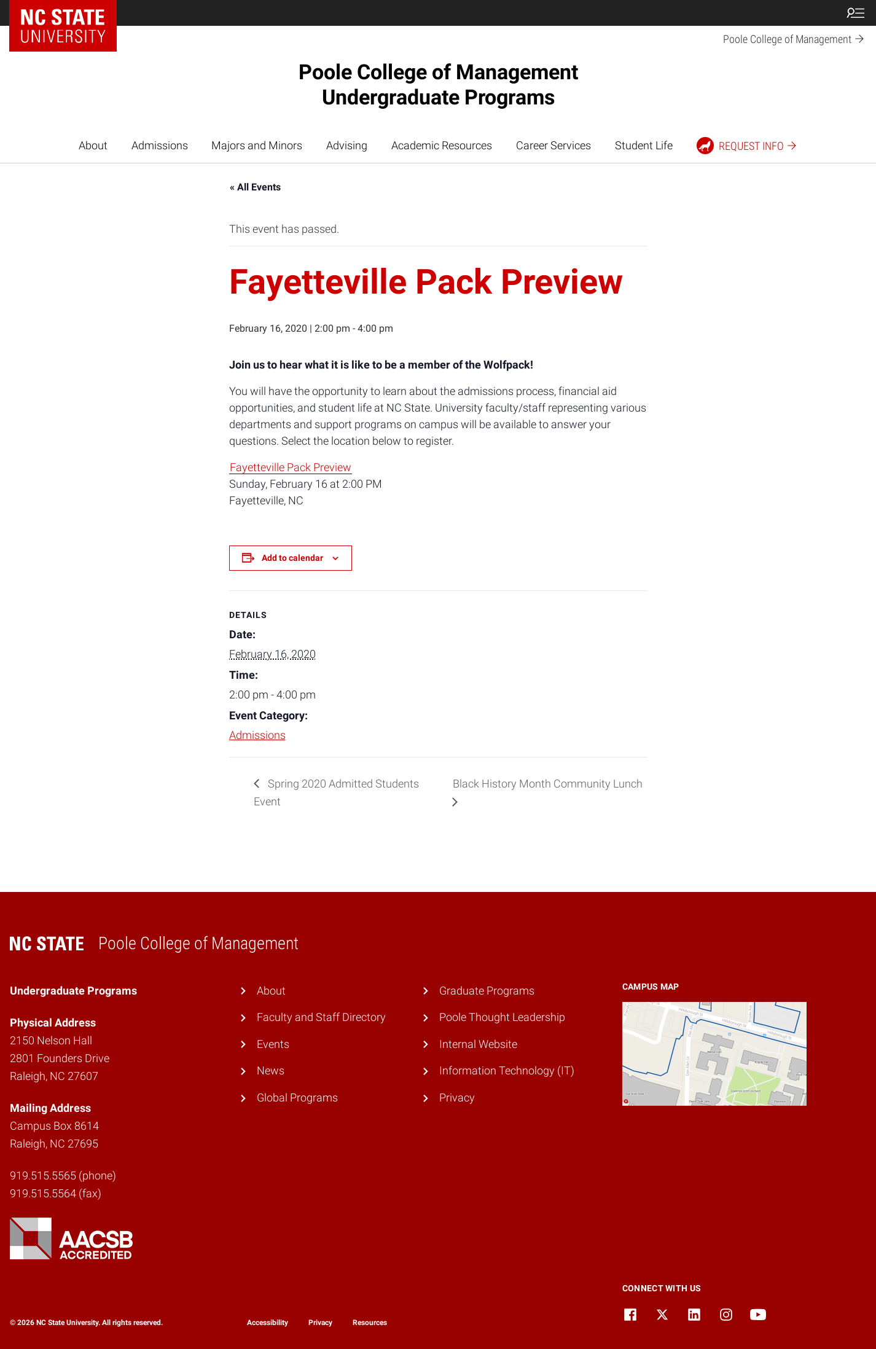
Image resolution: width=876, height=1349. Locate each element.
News (270, 1070)
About (93, 145)
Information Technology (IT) (506, 1070)
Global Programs (297, 1097)
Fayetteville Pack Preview (290, 467)
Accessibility (267, 1322)
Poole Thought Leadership (502, 1017)
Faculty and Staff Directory (321, 1017)
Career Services (553, 145)
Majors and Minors (256, 145)
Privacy (457, 1097)
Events (273, 1044)
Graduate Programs (486, 990)
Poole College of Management (438, 84)
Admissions (159, 145)
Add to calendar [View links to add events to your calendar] (292, 558)
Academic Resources (441, 145)
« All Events (255, 187)
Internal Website (478, 1044)
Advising (346, 145)
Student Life (644, 145)
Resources (370, 1322)
